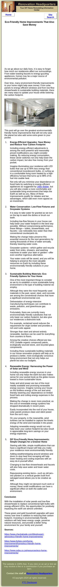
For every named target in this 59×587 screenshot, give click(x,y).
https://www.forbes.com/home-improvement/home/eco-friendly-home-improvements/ (22, 543)
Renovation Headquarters (39, 573)
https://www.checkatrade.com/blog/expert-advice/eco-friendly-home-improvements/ (24, 535)
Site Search (50, 16)
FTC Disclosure (29, 582)
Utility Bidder (43, 187)
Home (8, 15)
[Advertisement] (29, 47)
